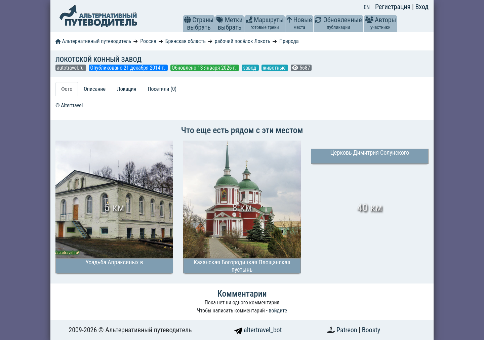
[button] (187, 19)
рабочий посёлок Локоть (242, 41)
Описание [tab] (95, 89)
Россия (148, 41)
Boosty (371, 330)
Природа (289, 41)
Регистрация (393, 7)
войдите (278, 310)
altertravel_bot (258, 330)
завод (250, 68)
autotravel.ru (71, 68)
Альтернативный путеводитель (93, 41)
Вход (422, 7)
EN (367, 7)
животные (275, 68)
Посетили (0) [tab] (162, 89)
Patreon (347, 330)
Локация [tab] (126, 89)
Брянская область (185, 41)
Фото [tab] (66, 89)
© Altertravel (69, 105)
